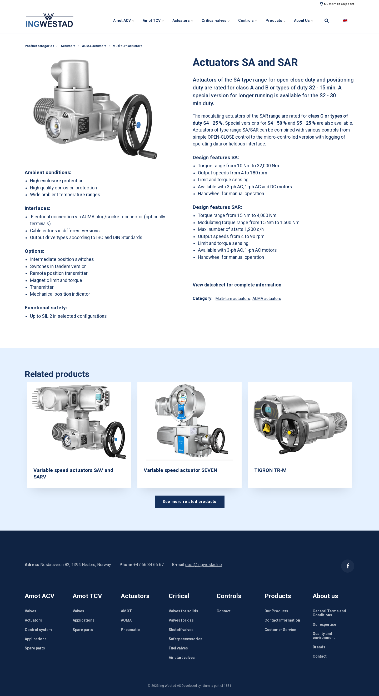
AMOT (126, 611)
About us (325, 596)
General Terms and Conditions (329, 613)
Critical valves (216, 20)
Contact (224, 611)
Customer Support (337, 4)
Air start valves (182, 657)
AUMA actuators (266, 298)
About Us (303, 20)
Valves (30, 611)
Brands (319, 647)
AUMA (126, 620)
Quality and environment (324, 636)
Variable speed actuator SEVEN (180, 470)
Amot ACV (123, 20)
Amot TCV (153, 20)
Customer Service (280, 630)
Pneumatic (130, 630)
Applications (36, 639)
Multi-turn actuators (233, 298)
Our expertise (324, 624)
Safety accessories (185, 639)
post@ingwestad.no (203, 564)
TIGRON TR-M (270, 470)
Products (276, 20)
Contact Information (282, 620)
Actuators (182, 20)
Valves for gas (181, 620)
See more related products (189, 502)
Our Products (276, 611)
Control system (38, 630)
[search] (326, 20)
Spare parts (35, 648)
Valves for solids (183, 611)
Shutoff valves (181, 630)
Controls (247, 20)
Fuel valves (178, 648)
